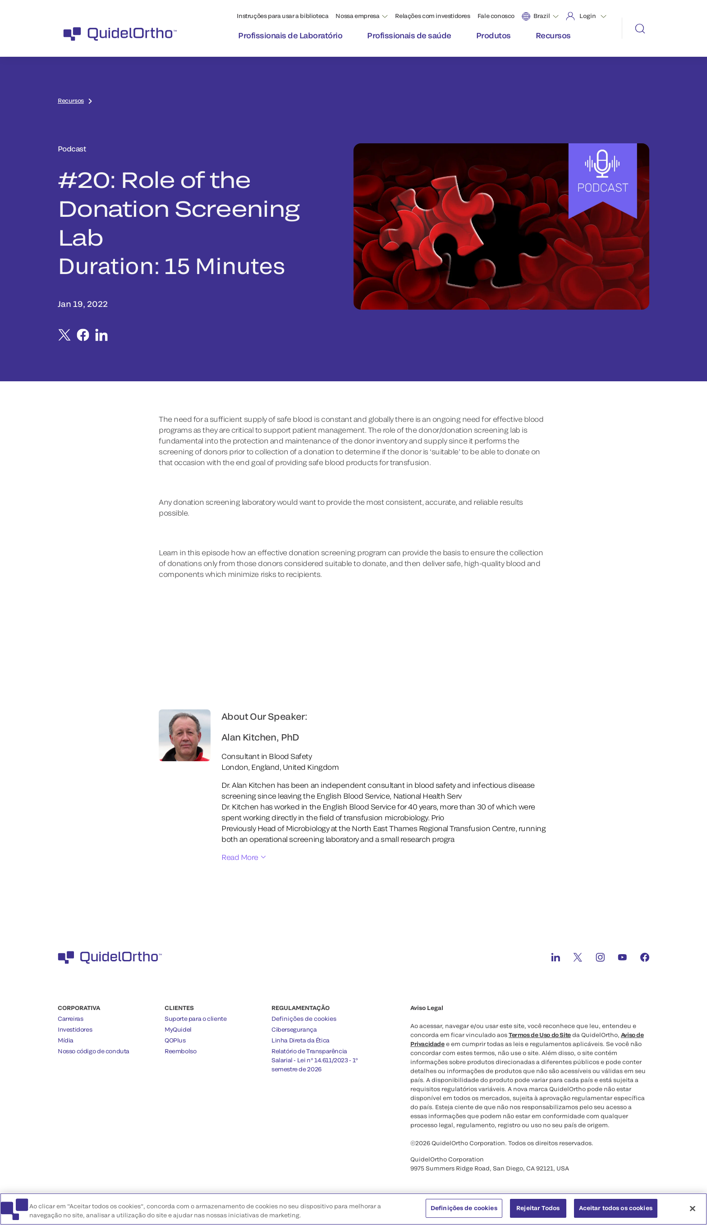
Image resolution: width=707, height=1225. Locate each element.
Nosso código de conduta (93, 1051)
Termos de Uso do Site (540, 1034)
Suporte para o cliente (195, 1018)
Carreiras (70, 1018)
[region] (353, 1209)
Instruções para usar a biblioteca (282, 15)
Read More (239, 857)
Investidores (75, 1029)
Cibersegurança (294, 1029)
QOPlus (175, 1040)
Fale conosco (495, 15)
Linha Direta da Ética (300, 1040)
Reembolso (181, 1051)
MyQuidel (178, 1029)
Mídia (65, 1040)
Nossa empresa (357, 15)
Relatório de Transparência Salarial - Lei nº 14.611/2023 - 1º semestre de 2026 (314, 1060)
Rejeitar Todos (538, 1207)
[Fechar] (692, 1208)
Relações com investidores (432, 15)
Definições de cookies (303, 1018)
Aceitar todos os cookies (615, 1207)
